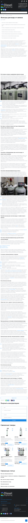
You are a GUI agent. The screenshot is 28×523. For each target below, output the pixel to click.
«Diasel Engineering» (19, 389)
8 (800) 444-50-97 (22, 6)
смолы (14, 372)
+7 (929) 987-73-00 (22, 5)
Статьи (3, 15)
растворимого (21, 258)
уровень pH (12, 278)
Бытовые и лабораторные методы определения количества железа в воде (13, 25)
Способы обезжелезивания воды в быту (8, 29)
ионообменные (4, 247)
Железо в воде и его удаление (7, 487)
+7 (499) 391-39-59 (22, 3)
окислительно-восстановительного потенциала (14, 271)
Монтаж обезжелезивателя (7, 474)
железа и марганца (20, 331)
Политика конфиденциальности (4, 519)
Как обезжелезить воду (6, 482)
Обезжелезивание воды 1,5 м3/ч (6, 458)
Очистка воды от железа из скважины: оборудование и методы (13, 478)
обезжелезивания (4, 46)
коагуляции (9, 317)
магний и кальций (12, 289)
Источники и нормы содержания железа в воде (10, 22)
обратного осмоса (5, 248)
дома (17, 226)
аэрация (25, 230)
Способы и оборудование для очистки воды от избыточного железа (13, 27)
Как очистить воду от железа (7, 480)
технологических (4, 45)
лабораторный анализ (22, 138)
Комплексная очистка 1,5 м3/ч (21, 457)
